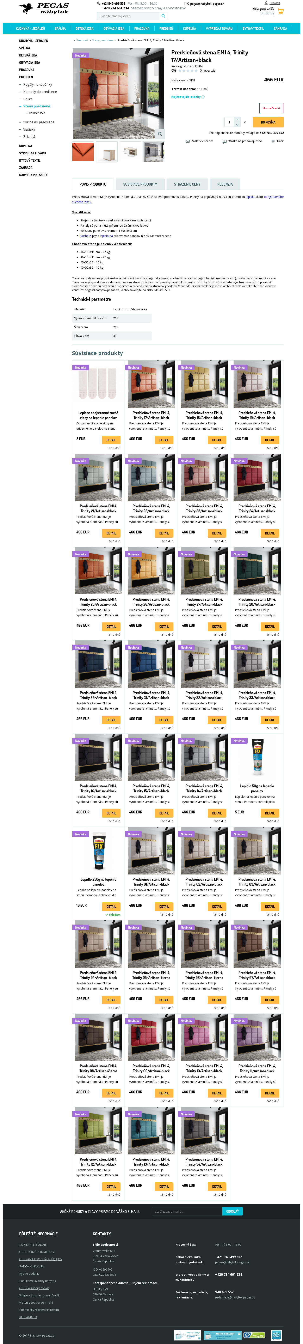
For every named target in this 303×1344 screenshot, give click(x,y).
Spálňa (60, 28)
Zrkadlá (29, 136)
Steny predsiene (36, 106)
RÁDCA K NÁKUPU (31, 1266)
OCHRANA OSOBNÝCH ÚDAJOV (40, 1259)
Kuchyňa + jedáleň (30, 28)
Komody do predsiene (40, 91)
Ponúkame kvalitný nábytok (37, 1281)
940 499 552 (224, 1292)
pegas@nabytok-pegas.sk (207, 3)
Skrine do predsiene (38, 122)
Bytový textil (253, 28)
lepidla (250, 197)
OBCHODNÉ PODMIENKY (36, 1252)
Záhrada (280, 28)
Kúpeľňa (189, 28)
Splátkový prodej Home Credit (39, 1295)
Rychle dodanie (29, 1274)
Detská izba (84, 28)
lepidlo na (106, 236)
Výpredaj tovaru (219, 28)
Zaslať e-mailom (199, 141)
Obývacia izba (114, 28)
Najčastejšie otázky (188, 97)
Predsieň (166, 28)
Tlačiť (278, 141)
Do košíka (268, 122)
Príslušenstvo (36, 113)
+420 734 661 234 (228, 1274)
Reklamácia (28, 1317)
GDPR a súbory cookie (34, 1288)
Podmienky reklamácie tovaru (39, 1310)
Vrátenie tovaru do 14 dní (36, 1302)
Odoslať (232, 1211)
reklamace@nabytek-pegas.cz (235, 1297)
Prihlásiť (272, 3)
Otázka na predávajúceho (242, 141)
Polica (27, 99)
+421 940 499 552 (113, 3)
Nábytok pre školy (33, 175)
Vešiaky (29, 129)
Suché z (85, 236)
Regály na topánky (37, 84)
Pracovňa (141, 28)
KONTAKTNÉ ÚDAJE (33, 1245)
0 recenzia (208, 70)
